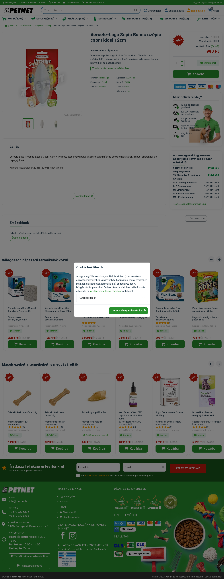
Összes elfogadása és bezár (128, 310)
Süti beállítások (88, 297)
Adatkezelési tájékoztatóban (105, 291)
